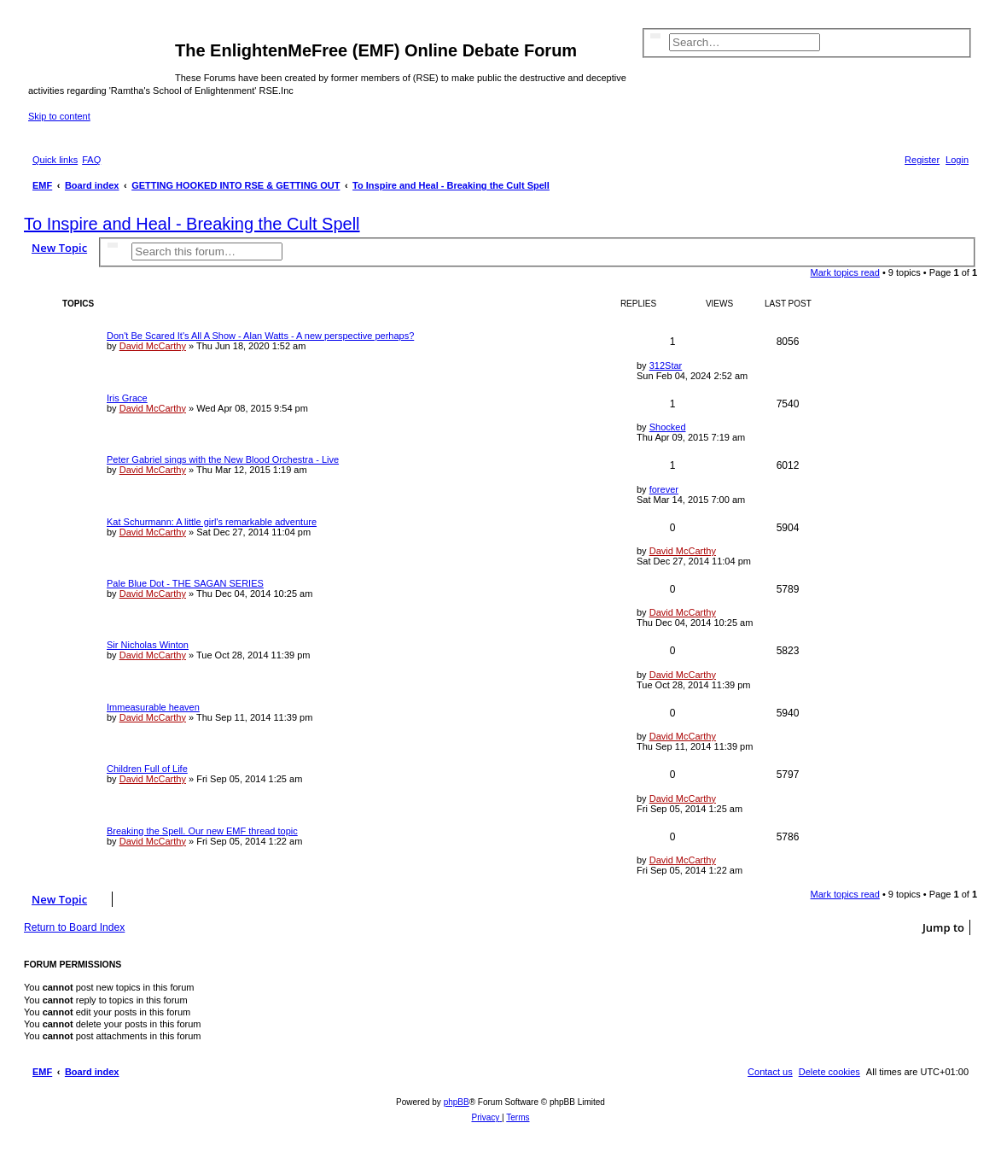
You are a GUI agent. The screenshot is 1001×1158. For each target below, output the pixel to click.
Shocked (667, 427)
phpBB (456, 1102)
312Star (666, 365)
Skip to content (59, 116)
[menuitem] (91, 160)
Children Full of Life (147, 768)
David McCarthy (152, 346)
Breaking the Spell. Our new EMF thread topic (202, 831)
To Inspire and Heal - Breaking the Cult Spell (192, 223)
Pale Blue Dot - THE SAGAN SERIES (185, 583)
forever (663, 489)
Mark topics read (845, 272)
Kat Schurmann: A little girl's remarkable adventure (212, 522)
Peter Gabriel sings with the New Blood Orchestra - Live (223, 459)
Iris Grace (127, 398)
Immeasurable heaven (153, 707)
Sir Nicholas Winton (148, 645)
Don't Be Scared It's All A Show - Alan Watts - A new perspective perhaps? (260, 335)
